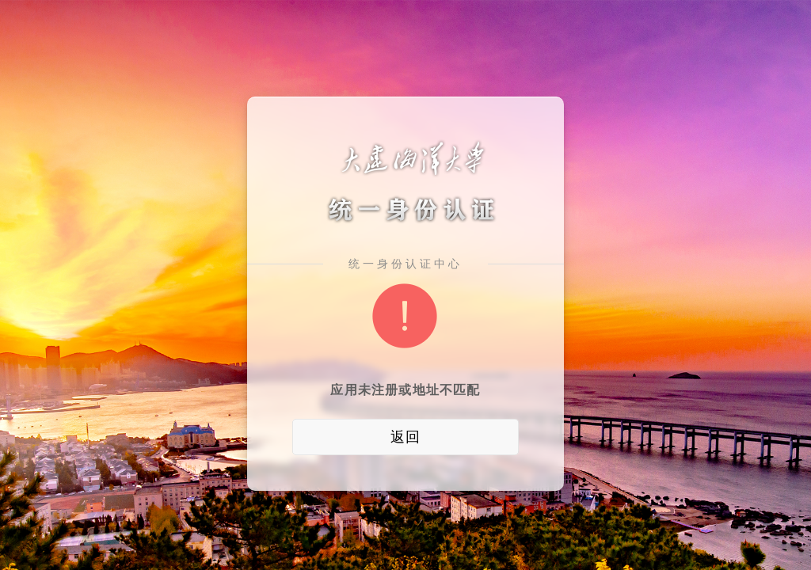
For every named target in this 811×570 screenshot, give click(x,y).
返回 (405, 437)
